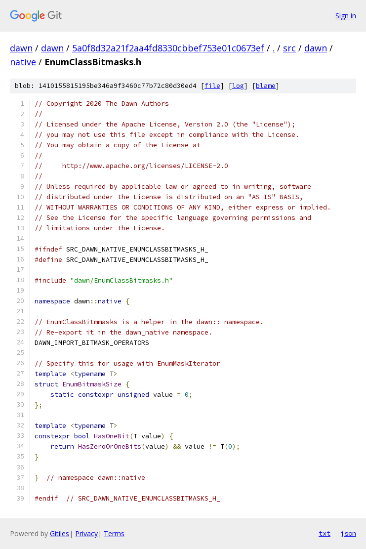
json (348, 533)
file (212, 86)
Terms (114, 533)
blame (266, 86)
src (289, 48)
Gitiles (59, 533)
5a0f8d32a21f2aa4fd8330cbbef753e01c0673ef (168, 48)
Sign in (345, 15)
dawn (21, 48)
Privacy (86, 533)
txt (324, 533)
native (23, 62)
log (238, 86)
